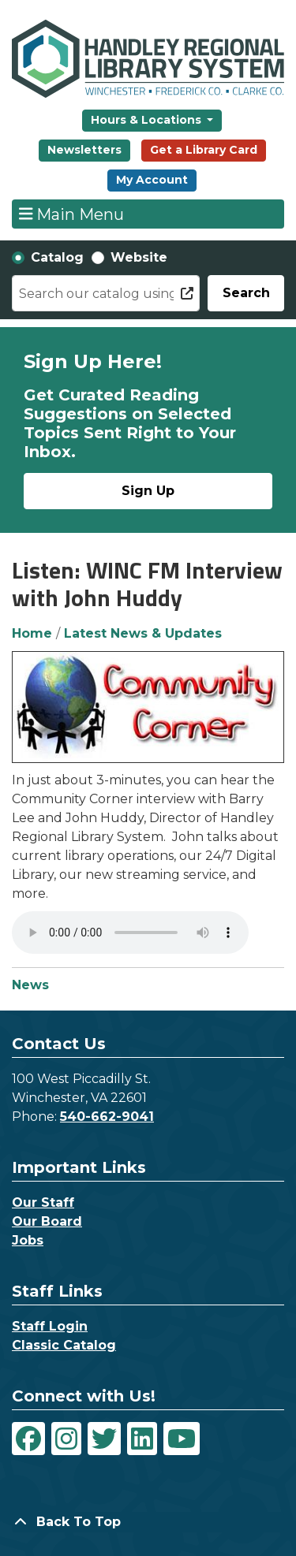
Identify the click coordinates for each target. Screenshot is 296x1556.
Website (139, 257)
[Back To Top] (148, 1522)
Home (32, 633)
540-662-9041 (107, 1116)
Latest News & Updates (143, 633)
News (30, 984)
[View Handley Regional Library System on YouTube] (181, 1438)
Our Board (47, 1221)
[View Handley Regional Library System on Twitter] (104, 1438)
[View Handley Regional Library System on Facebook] (28, 1438)
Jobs (27, 1240)
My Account (152, 180)
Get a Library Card (203, 150)
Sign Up (148, 490)
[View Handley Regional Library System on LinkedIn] (142, 1438)
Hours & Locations (147, 120)
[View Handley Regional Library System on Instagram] (66, 1438)
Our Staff (43, 1202)
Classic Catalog (64, 1345)
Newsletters (84, 150)
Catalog (57, 257)
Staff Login (50, 1326)
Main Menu (72, 213)
